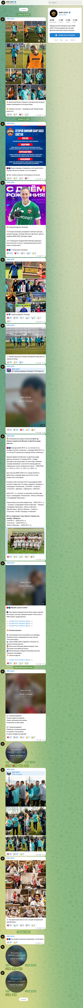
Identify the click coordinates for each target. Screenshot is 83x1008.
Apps (66, 40)
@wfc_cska (62, 15)
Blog (61, 40)
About (56, 40)
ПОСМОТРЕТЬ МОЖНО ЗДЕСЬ (19, 621)
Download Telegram (65, 35)
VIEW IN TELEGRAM (16, 756)
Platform (72, 40)
